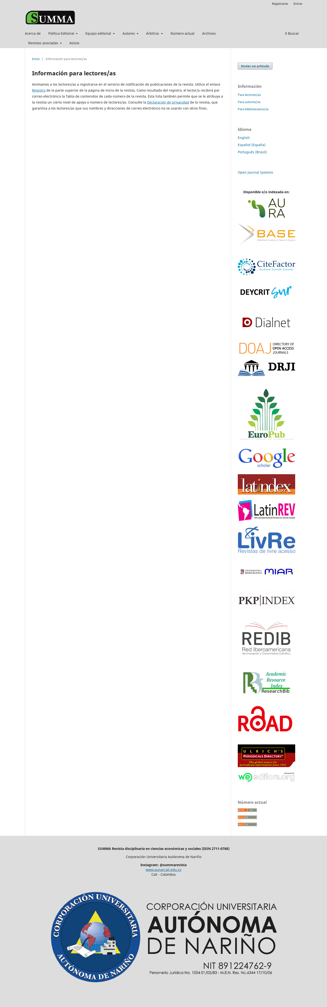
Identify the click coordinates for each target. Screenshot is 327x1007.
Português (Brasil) (252, 152)
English (244, 137)
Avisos (74, 43)
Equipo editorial (98, 33)
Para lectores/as (249, 95)
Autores (129, 33)
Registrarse (280, 3)
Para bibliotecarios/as (253, 109)
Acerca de (33, 33)
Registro (38, 90)
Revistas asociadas (43, 43)
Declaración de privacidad (168, 102)
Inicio (36, 59)
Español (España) (252, 145)
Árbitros (153, 33)
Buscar (292, 33)
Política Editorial (61, 33)
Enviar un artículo (255, 66)
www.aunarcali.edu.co (163, 869)
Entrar (298, 3)
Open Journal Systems (255, 172)
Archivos (209, 33)
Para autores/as (249, 102)
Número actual (182, 33)
